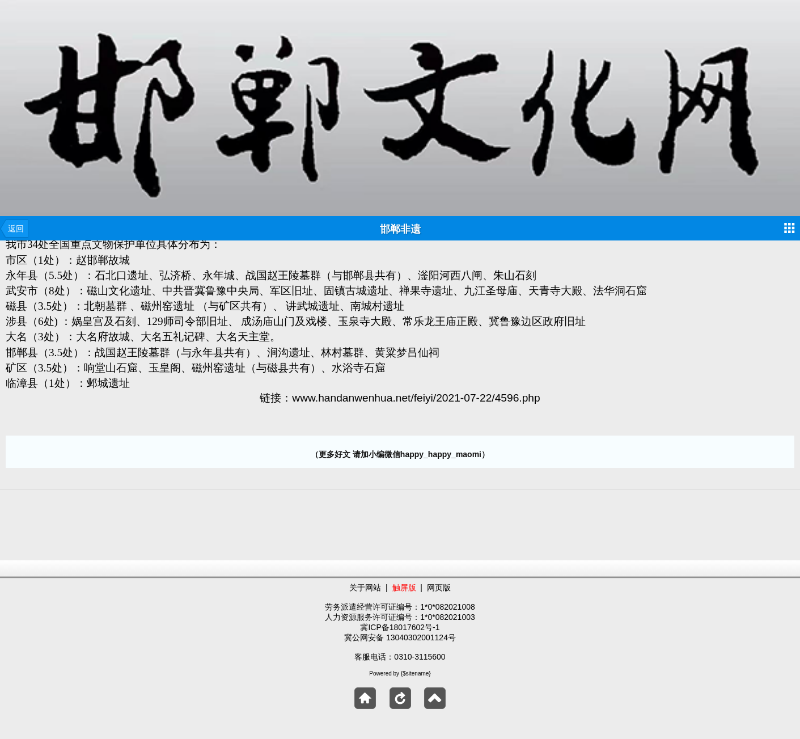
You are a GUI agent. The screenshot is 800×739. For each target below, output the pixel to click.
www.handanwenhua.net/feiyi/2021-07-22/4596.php (416, 398)
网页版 (439, 587)
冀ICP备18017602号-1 (399, 627)
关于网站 (365, 587)
